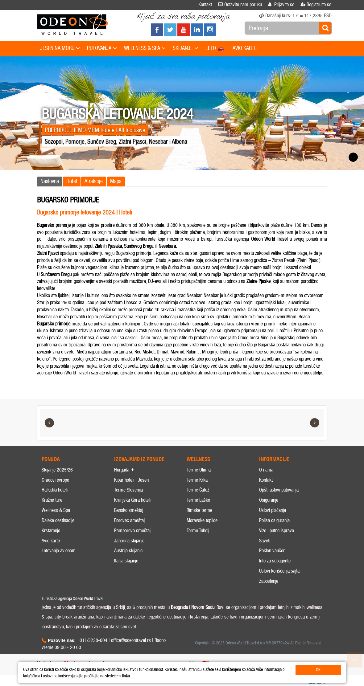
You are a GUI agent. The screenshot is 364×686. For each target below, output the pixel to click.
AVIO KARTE (245, 48)
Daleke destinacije (58, 520)
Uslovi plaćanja (272, 510)
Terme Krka (197, 480)
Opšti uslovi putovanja (279, 490)
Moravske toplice (202, 520)
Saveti (264, 541)
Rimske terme (199, 510)
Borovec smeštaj (129, 520)
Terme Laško (198, 500)
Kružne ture (52, 500)
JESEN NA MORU (60, 48)
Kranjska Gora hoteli (132, 500)
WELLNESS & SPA (145, 48)
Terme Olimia (199, 470)
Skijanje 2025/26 (57, 470)
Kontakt (266, 480)
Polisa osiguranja (274, 520)
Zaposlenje (268, 581)
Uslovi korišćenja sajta (279, 571)
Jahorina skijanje (129, 541)
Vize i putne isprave (276, 530)
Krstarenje (51, 530)
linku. (126, 676)
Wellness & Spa (56, 510)
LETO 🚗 (214, 48)
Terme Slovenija (128, 490)
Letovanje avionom (59, 550)
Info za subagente (275, 561)
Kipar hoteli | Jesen (131, 480)
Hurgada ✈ (124, 470)
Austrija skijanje (128, 550)
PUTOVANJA (102, 48)
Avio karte (51, 541)
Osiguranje (268, 500)
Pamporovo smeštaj (132, 530)
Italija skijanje (126, 561)
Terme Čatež (198, 490)
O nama (266, 470)
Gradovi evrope (55, 480)
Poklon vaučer (272, 550)
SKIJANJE (185, 48)
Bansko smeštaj (128, 510)
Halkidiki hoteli (55, 490)
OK (318, 669)
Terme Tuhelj (198, 530)
